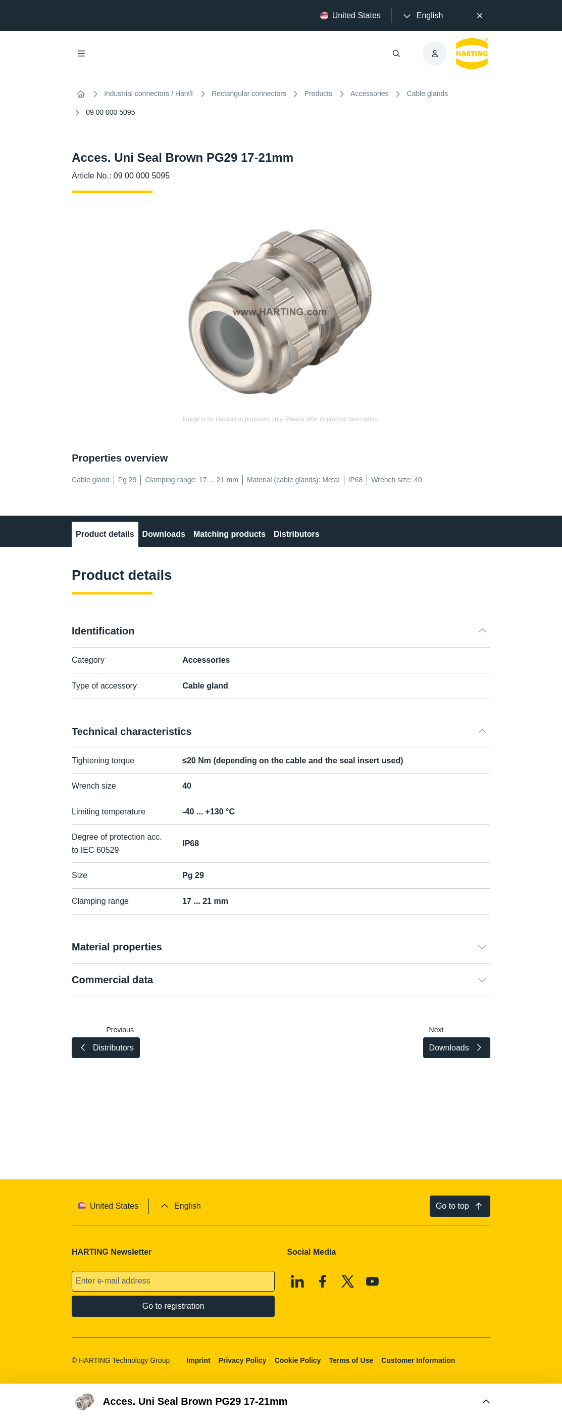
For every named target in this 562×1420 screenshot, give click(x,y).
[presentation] (422, 15)
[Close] (479, 15)
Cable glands (427, 93)
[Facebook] (322, 1281)
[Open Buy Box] (281, 1402)
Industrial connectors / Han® (148, 93)
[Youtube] (372, 1281)
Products (318, 93)
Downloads (163, 534)
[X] (348, 1281)
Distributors (297, 534)
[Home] (81, 94)
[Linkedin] (298, 1281)
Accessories (369, 93)
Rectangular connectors (249, 93)
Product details (105, 534)
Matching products (229, 534)
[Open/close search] (396, 53)
